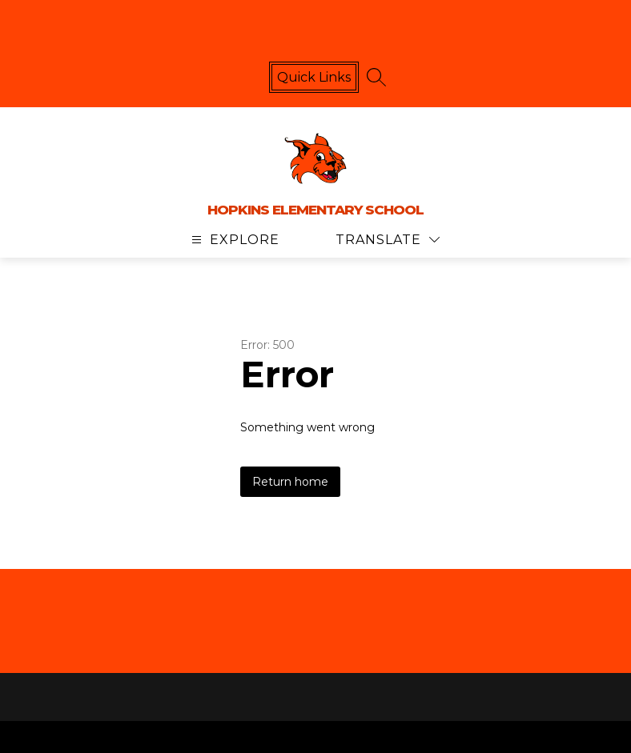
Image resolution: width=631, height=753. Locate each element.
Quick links (314, 77)
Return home (290, 482)
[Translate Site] (388, 240)
